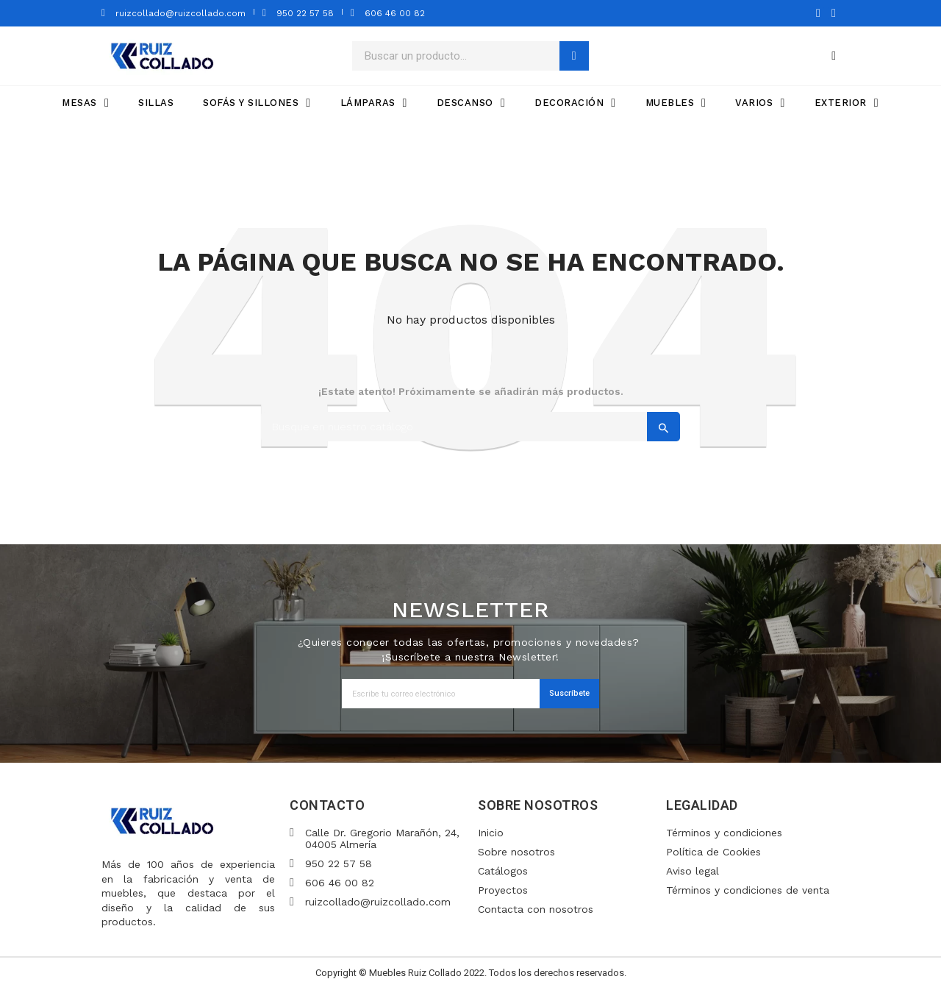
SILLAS (155, 102)
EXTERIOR (847, 103)
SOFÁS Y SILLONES (256, 103)
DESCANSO (471, 103)
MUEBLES (675, 103)
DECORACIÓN (574, 103)
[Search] (470, 426)
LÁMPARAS (373, 103)
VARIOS (759, 103)
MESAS (85, 103)
